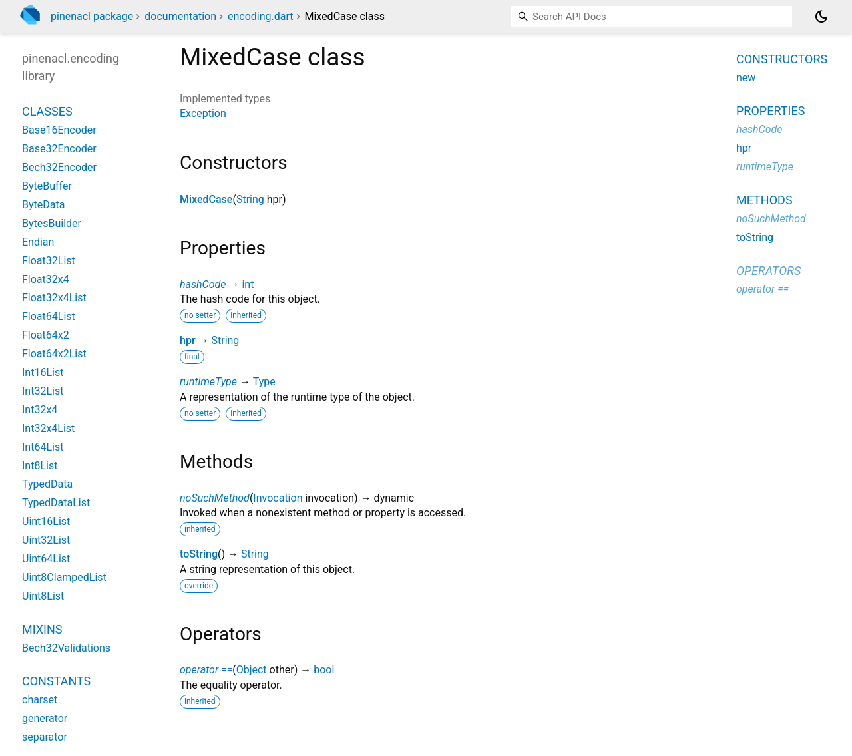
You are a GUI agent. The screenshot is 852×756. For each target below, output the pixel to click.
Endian (38, 242)
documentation (180, 16)
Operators (768, 271)
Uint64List (46, 558)
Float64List (48, 316)
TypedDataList (56, 502)
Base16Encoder (59, 130)
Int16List (42, 372)
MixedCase (206, 199)
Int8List (39, 465)
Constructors (781, 59)
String (250, 199)
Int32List (42, 391)
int (248, 284)
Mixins (42, 629)
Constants (56, 681)
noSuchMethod (215, 498)
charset (39, 699)
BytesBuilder (51, 223)
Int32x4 (39, 409)
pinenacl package (92, 16)
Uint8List (43, 596)
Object (251, 669)
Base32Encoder (59, 148)
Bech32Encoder (59, 167)
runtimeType (208, 381)
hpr (188, 340)
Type (264, 381)
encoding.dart (261, 16)
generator (44, 718)
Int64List (42, 447)
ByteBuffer (47, 186)
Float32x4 (45, 279)
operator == (206, 669)
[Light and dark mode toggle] (821, 16)
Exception (203, 113)
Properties (770, 111)
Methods (764, 200)
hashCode (203, 284)
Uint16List (46, 521)
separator (44, 737)
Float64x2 (45, 335)
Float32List (48, 260)
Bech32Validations (66, 648)
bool (324, 669)
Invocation (277, 498)
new (745, 77)
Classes (47, 111)
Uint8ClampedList (64, 577)
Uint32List (46, 540)
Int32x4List (48, 428)
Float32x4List (54, 297)
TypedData (47, 484)
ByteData (43, 204)
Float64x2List (54, 353)
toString (199, 554)
